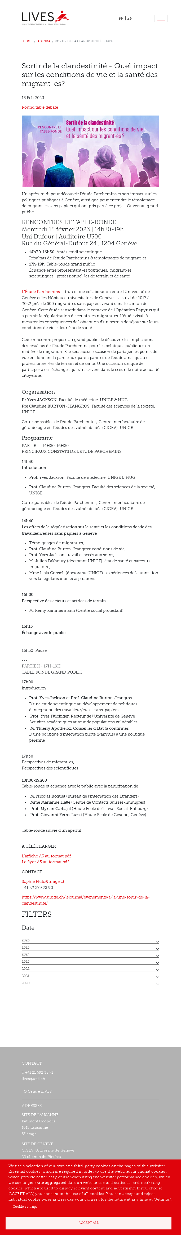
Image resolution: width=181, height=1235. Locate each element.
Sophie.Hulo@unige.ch (43, 881)
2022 (25, 969)
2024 (26, 954)
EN (130, 18)
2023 (25, 961)
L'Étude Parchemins (41, 292)
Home (27, 41)
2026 (26, 940)
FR (121, 18)
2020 (26, 983)
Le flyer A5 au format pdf (45, 862)
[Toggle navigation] (161, 19)
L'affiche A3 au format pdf (46, 856)
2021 (25, 976)
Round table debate (40, 107)
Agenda (43, 41)
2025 (25, 947)
